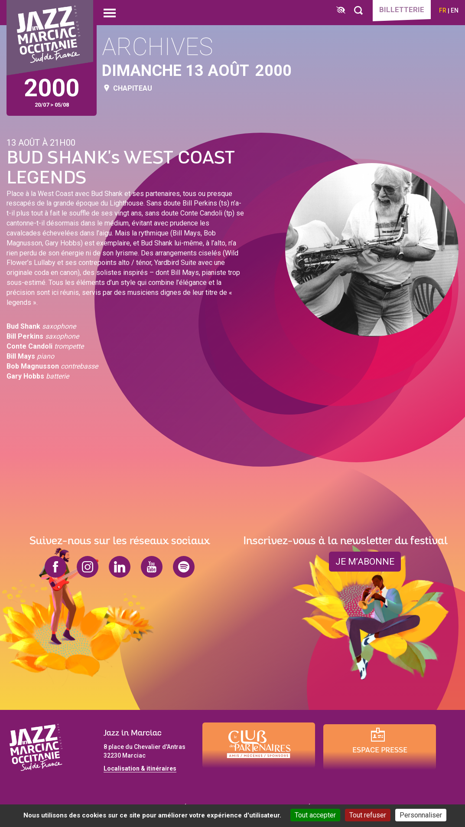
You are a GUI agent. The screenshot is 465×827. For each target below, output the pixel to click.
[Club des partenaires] (258, 745)
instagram (87, 567)
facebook (55, 567)
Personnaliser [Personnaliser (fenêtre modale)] (421, 815)
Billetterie (401, 9)
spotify (184, 567)
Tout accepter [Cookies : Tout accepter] (315, 815)
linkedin (119, 567)
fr (442, 10)
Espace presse (379, 750)
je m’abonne (364, 561)
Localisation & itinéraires (140, 768)
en (454, 10)
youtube (152, 567)
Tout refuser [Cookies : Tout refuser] (367, 815)
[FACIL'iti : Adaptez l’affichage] (340, 10)
